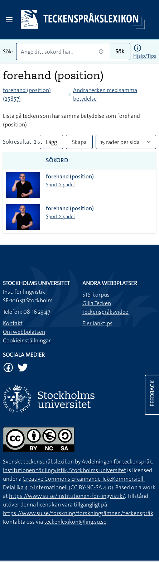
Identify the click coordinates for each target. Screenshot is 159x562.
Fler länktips (97, 323)
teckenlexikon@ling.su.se (75, 521)
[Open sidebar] (9, 19)
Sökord (57, 160)
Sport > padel (60, 184)
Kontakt (13, 323)
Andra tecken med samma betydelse (105, 94)
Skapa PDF (79, 143)
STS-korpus (96, 294)
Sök (119, 51)
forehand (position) (70, 176)
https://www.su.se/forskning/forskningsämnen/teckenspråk (78, 513)
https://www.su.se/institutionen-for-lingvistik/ (67, 496)
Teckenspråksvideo (105, 312)
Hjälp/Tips (144, 56)
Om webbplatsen (24, 332)
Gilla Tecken (96, 303)
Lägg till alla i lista (51, 143)
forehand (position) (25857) (27, 94)
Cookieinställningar (27, 340)
